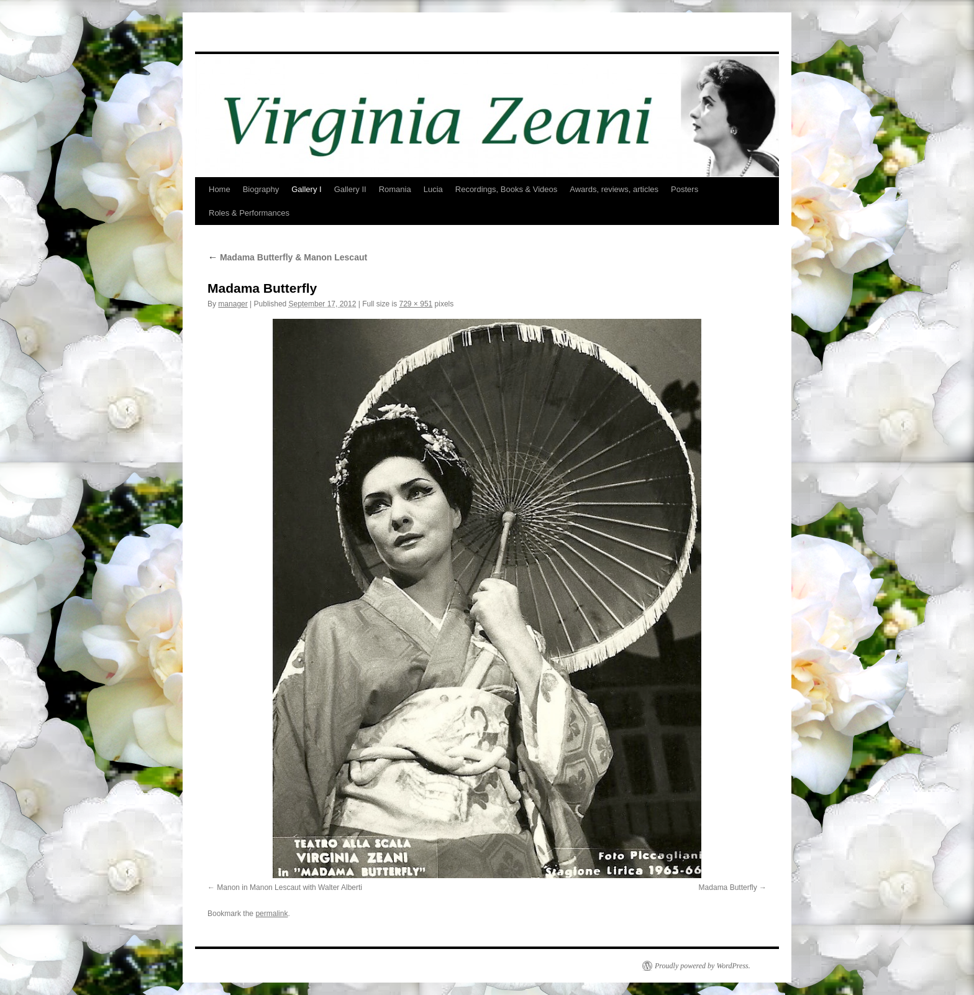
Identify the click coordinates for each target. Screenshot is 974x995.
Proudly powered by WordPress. (702, 965)
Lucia (433, 189)
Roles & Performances (249, 213)
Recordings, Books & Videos (506, 189)
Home (219, 189)
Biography (261, 189)
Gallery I (306, 189)
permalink (271, 913)
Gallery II (350, 189)
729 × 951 (416, 304)
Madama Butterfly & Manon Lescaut (287, 257)
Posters (684, 189)
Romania (395, 189)
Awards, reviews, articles (614, 189)
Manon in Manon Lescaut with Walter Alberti (289, 887)
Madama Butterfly (728, 887)
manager (232, 304)
